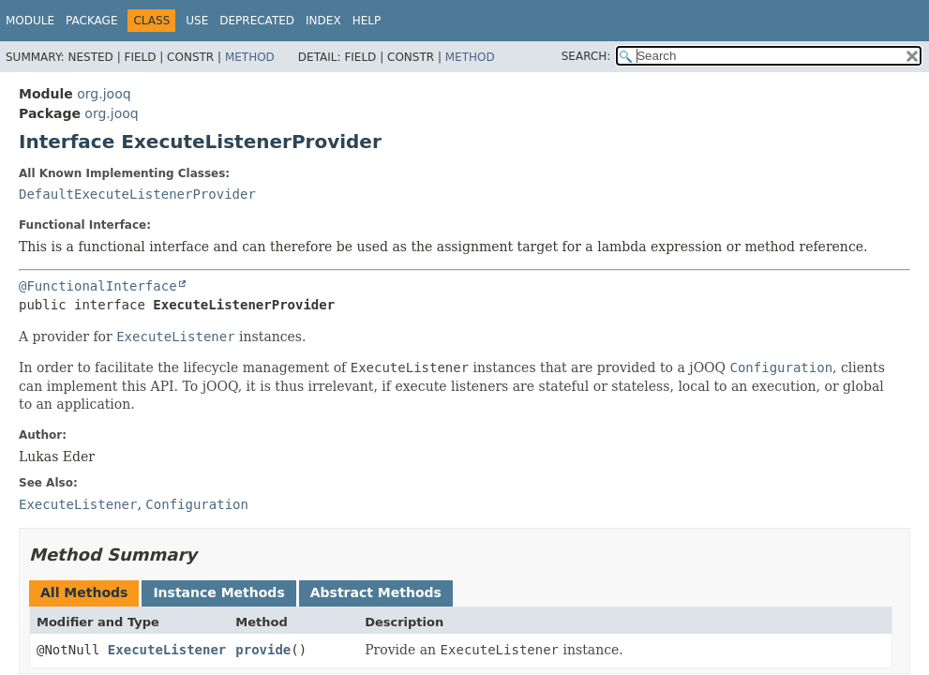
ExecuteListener (167, 649)
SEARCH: (586, 56)
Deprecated (256, 20)
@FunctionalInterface (98, 285)
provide (263, 649)
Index (323, 20)
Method (250, 57)
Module (30, 20)
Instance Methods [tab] (218, 592)
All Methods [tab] (83, 592)
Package (91, 20)
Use (197, 20)
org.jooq (103, 93)
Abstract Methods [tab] (376, 592)
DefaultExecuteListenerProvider (137, 194)
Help (367, 20)
